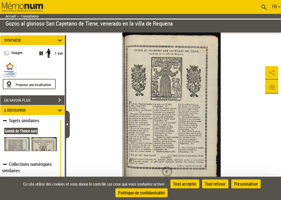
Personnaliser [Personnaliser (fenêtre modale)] (246, 184)
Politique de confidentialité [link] (141, 193)
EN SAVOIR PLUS (34, 100)
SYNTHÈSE (33, 40)
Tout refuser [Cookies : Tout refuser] (215, 184)
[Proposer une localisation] (29, 84)
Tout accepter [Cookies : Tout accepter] (185, 184)
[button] (271, 73)
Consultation (30, 16)
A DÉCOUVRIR (33, 110)
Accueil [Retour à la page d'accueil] (11, 16)
